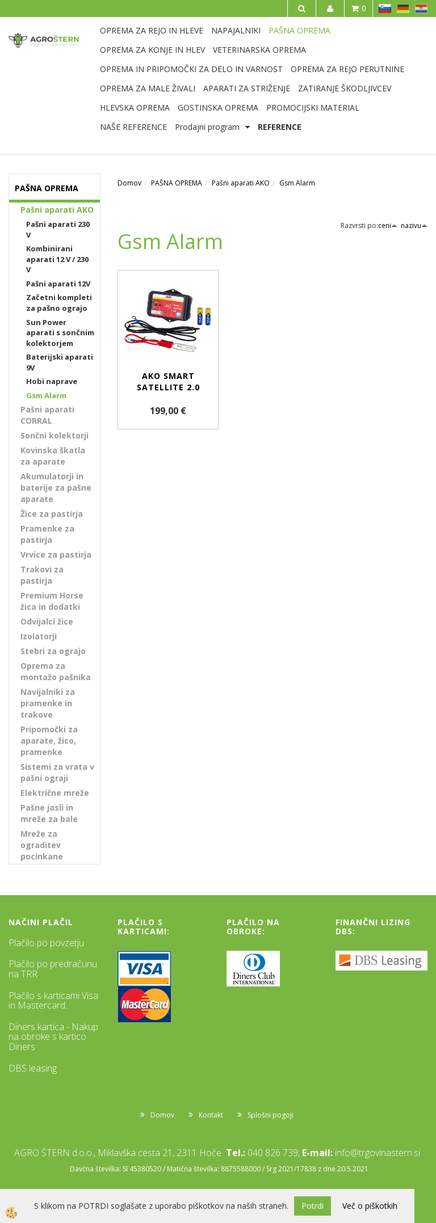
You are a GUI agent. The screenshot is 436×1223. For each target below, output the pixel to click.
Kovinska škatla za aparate (52, 456)
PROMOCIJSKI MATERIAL (312, 107)
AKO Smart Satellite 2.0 (168, 381)
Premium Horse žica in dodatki (51, 601)
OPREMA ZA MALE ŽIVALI (147, 88)
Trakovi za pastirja (42, 575)
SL (385, 8)
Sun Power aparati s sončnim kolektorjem (60, 332)
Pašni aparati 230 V (58, 229)
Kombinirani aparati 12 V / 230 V (57, 259)
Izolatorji (38, 636)
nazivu (414, 225)
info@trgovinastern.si (377, 1152)
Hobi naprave (51, 381)
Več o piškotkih (369, 1205)
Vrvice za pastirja (55, 554)
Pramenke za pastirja (47, 534)
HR (421, 8)
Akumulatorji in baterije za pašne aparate (55, 487)
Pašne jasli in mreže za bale (49, 813)
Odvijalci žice (46, 621)
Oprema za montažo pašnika (55, 671)
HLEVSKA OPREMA (135, 107)
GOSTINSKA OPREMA (218, 107)
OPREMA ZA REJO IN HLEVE (151, 30)
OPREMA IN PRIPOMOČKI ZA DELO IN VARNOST (191, 69)
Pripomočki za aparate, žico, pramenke (49, 740)
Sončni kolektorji (54, 435)
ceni (387, 225)
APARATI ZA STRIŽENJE (246, 88)
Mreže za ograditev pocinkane (41, 845)
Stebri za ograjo (53, 651)
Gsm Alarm (46, 395)
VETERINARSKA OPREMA (259, 49)
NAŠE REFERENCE (133, 126)
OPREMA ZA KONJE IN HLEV (152, 49)
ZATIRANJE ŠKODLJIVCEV (344, 88)
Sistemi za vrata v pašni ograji (57, 772)
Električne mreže (54, 792)
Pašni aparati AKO (57, 209)
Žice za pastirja (51, 513)
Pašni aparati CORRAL (47, 415)
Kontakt (211, 1115)
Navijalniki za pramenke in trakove (47, 703)
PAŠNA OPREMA (299, 30)
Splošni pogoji (271, 1115)
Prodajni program (207, 126)
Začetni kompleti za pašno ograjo (59, 302)
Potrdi (312, 1205)
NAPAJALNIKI (236, 30)
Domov (129, 183)
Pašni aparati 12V (58, 284)
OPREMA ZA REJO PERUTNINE (347, 69)
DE (403, 8)
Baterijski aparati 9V (59, 362)
